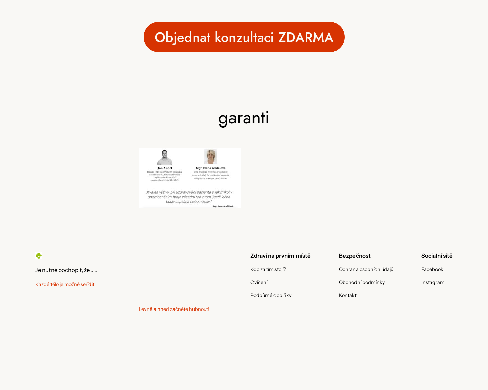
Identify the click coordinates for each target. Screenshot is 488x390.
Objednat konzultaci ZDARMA (244, 37)
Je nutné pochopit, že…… (66, 270)
